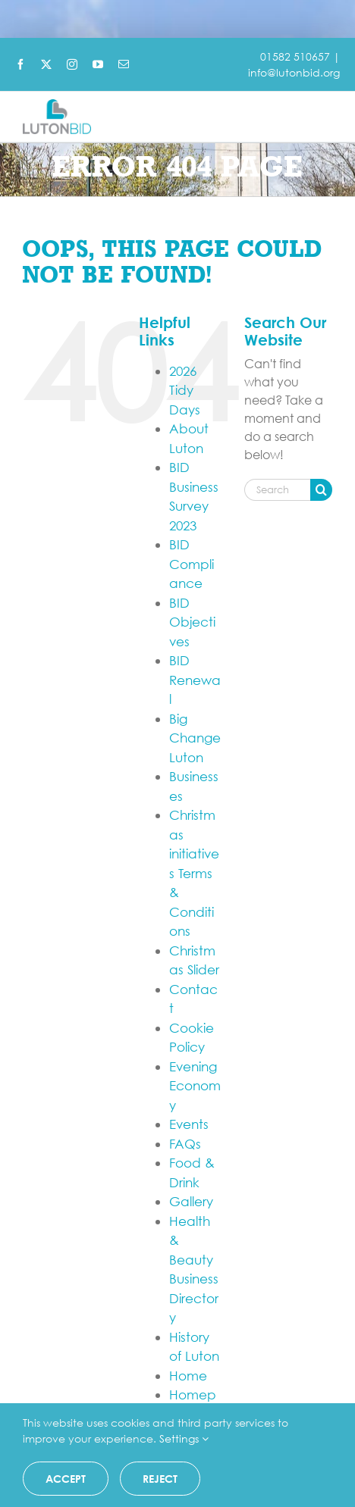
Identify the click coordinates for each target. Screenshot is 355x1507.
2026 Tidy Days (184, 390)
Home (188, 1376)
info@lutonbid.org (294, 72)
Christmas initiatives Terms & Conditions (194, 873)
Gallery (191, 1201)
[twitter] (46, 64)
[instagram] (72, 64)
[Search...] (277, 490)
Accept (66, 1478)
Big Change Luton (195, 738)
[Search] (321, 490)
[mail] (123, 64)
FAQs (185, 1144)
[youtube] (98, 64)
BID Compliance (191, 563)
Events (189, 1124)
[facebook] (20, 64)
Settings (184, 1438)
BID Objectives (192, 622)
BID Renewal (195, 679)
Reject (160, 1478)
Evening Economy (195, 1085)
